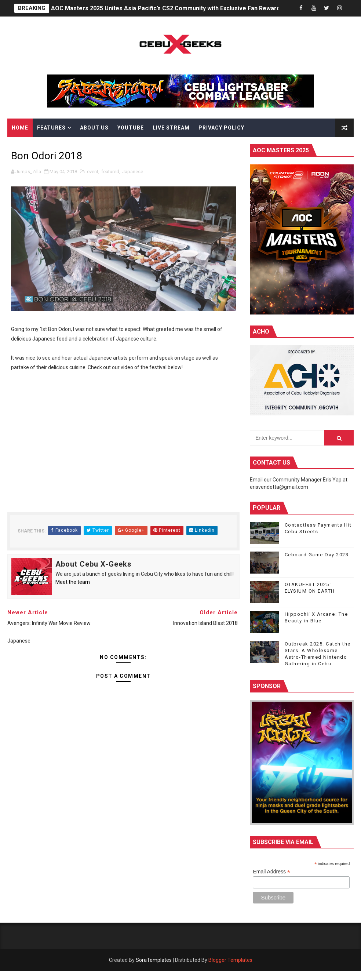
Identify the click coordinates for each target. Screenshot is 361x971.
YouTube (130, 128)
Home (20, 128)
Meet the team (72, 582)
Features (51, 128)
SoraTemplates (154, 960)
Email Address (271, 871)
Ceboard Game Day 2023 (317, 554)
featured (110, 171)
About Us (94, 128)
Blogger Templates (230, 960)
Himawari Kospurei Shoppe (53, 146)
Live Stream (171, 128)
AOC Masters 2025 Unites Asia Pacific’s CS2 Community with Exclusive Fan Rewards (167, 8)
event (92, 171)
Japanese (132, 171)
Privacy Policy (221, 128)
